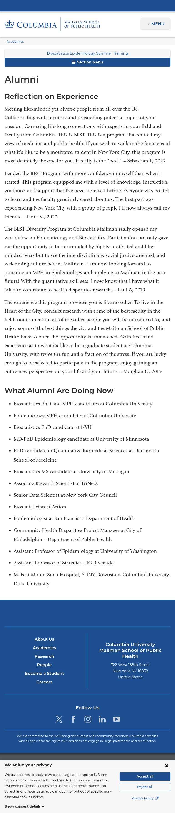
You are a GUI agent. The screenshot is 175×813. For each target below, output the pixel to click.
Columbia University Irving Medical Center (87, 5)
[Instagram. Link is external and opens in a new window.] (88, 719)
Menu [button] (158, 24)
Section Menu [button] (87, 62)
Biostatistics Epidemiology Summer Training (87, 53)
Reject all (145, 792)
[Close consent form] (166, 771)
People (44, 665)
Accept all (145, 782)
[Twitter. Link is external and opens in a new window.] (59, 719)
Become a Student (44, 673)
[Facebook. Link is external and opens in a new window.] (73, 719)
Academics (14, 41)
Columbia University (96, 762)
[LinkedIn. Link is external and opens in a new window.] (102, 719)
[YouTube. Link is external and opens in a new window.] (116, 719)
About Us (44, 639)
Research (44, 656)
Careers (44, 682)
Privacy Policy (145, 804)
